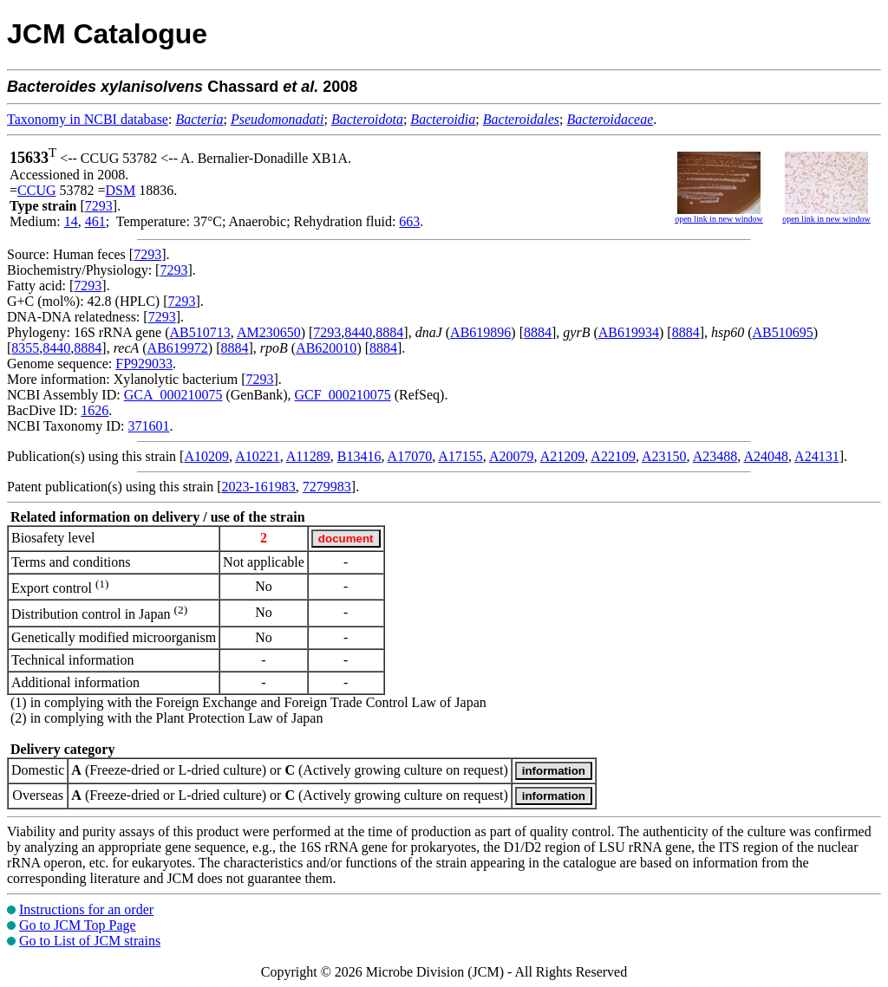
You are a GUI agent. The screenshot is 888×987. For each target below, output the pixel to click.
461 (95, 221)
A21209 (562, 456)
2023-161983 (259, 486)
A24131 (816, 456)
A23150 (664, 456)
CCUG (36, 190)
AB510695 (783, 332)
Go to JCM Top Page (77, 925)
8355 (25, 348)
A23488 (715, 456)
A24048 (765, 456)
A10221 (257, 456)
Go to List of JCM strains (89, 940)
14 (71, 221)
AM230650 (269, 332)
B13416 (359, 456)
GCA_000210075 (173, 394)
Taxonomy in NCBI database (87, 119)
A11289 (308, 456)
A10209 (206, 456)
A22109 (613, 456)
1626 (94, 410)
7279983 (327, 486)
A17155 (460, 456)
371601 (148, 426)
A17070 (410, 456)
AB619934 (628, 332)
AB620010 (326, 348)
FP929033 (144, 363)
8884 (389, 332)
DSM (121, 190)
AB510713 (200, 332)
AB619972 (177, 348)
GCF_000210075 (343, 394)
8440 (358, 332)
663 (409, 221)
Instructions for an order (86, 909)
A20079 (511, 456)
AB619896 (480, 332)
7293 (99, 205)
